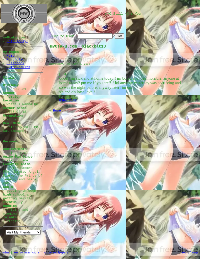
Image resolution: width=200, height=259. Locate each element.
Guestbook (15, 63)
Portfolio (15, 59)
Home (10, 56)
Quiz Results (18, 67)
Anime (5, 252)
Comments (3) (68, 100)
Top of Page (190, 252)
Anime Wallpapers (56, 252)
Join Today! (17, 41)
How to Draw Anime (27, 252)
